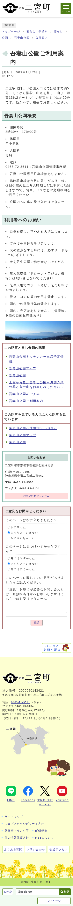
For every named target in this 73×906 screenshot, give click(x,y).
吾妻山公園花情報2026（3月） (33, 428)
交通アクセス (58, 849)
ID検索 (8, 891)
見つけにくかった (23, 569)
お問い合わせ (36, 849)
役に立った (18, 527)
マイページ (54, 900)
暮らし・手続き (37, 31)
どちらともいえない (24, 532)
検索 (66, 891)
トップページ (11, 31)
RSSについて (44, 837)
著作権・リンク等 (17, 830)
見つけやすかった (23, 558)
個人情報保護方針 (17, 837)
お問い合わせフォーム (36, 496)
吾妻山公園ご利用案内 (26, 401)
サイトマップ (14, 816)
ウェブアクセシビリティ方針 (24, 823)
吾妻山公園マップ (22, 368)
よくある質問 (13, 849)
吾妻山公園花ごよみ (24, 394)
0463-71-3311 (20, 702)
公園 (5, 37)
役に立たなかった (23, 537)
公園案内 (42, 37)
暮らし (58, 31)
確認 (36, 622)
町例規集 (41, 830)
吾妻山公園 (21, 37)
